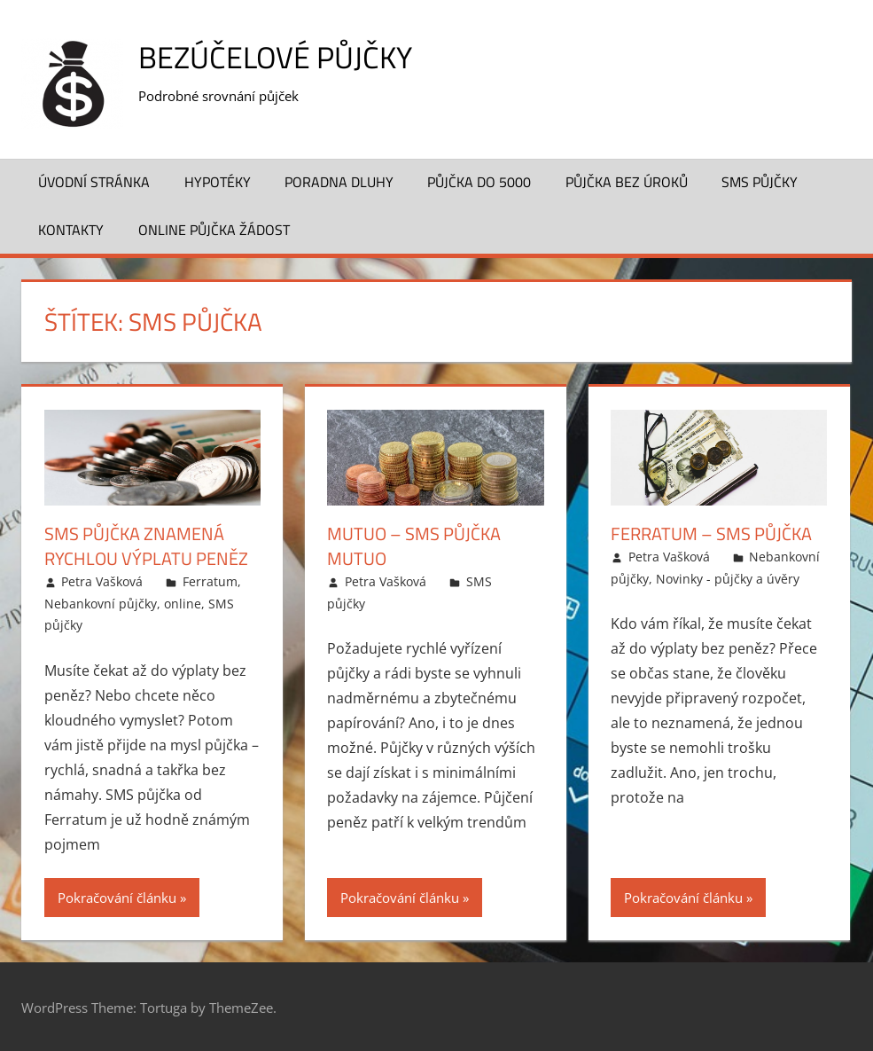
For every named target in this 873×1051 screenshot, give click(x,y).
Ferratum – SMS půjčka (711, 533)
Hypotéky (217, 181)
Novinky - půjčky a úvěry (727, 577)
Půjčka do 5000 (479, 181)
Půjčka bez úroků (626, 181)
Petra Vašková (102, 581)
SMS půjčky (759, 181)
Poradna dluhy (339, 181)
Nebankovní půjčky (100, 602)
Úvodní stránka (94, 181)
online (182, 602)
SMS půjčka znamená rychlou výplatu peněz (146, 546)
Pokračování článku (117, 897)
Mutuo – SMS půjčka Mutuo (414, 546)
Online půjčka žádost (214, 229)
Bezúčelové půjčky (282, 56)
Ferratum (210, 581)
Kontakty (71, 229)
